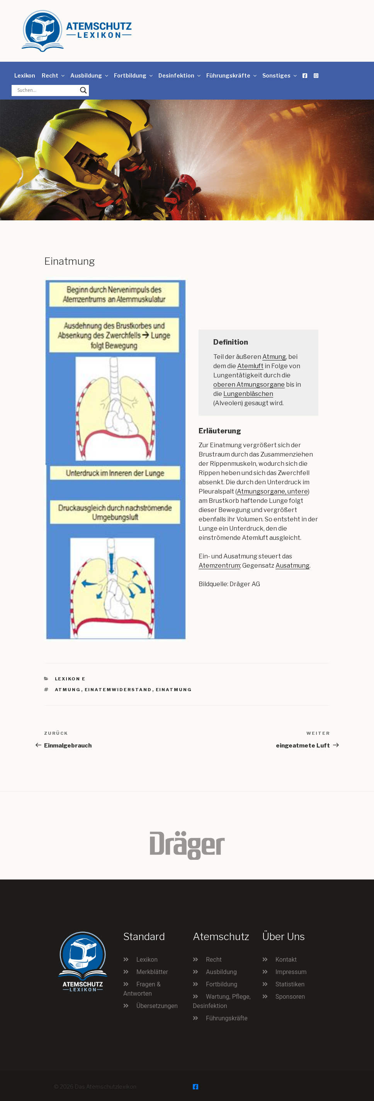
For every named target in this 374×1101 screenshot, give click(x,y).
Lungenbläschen (248, 393)
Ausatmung (292, 565)
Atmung (274, 356)
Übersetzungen (157, 1006)
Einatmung (174, 689)
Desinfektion (180, 75)
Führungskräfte (232, 75)
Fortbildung (134, 75)
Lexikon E (70, 679)
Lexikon (24, 75)
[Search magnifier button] (83, 90)
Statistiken (289, 984)
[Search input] (46, 90)
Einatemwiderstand (118, 689)
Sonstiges (280, 75)
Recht (54, 75)
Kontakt (286, 959)
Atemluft (250, 366)
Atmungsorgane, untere (272, 491)
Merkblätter (152, 972)
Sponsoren (290, 996)
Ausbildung (89, 75)
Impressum (291, 972)
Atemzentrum (219, 565)
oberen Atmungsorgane (249, 384)
